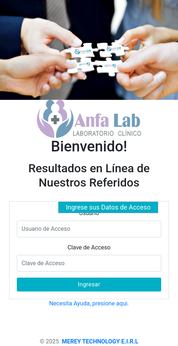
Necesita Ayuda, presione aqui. (89, 303)
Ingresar (89, 284)
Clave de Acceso (89, 247)
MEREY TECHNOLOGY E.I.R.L (100, 341)
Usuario (89, 213)
